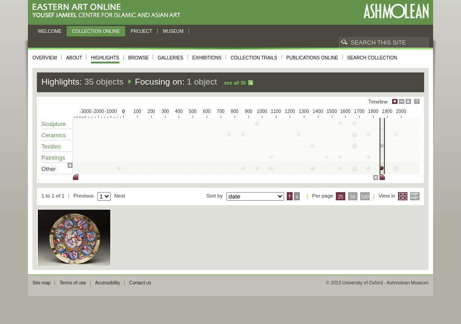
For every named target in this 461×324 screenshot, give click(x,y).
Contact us (140, 282)
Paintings (53, 157)
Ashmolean (396, 11)
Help (417, 101)
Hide (408, 101)
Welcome (50, 31)
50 (353, 196)
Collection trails (253, 57)
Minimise (401, 101)
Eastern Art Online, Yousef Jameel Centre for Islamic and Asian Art (108, 11)
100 (365, 196)
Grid (402, 196)
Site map (41, 282)
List (415, 196)
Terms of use (72, 282)
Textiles (51, 146)
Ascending (290, 196)
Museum (173, 31)
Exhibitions (206, 57)
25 (340, 196)
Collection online (96, 31)
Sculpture (53, 124)
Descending (297, 196)
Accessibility (107, 282)
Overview (44, 57)
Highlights (105, 57)
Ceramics (53, 135)
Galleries (170, 57)
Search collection (372, 57)
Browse (138, 57)
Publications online (312, 57)
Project (141, 31)
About (74, 57)
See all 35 (235, 83)
